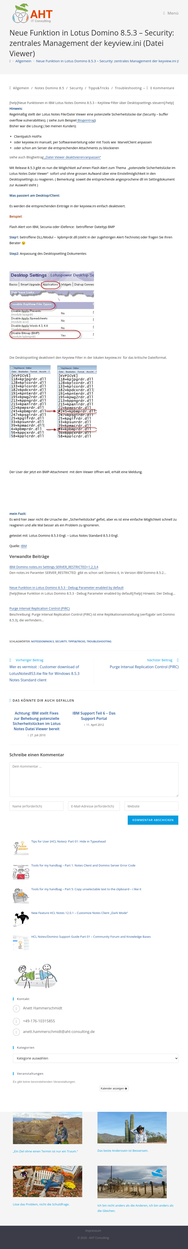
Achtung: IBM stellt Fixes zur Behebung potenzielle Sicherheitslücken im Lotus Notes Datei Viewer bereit (37, 721)
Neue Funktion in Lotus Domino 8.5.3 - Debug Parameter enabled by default (66, 587)
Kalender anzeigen (114, 1088)
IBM (24, 546)
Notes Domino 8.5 (49, 88)
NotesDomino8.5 (42, 641)
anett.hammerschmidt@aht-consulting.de (59, 1031)
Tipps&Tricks (98, 88)
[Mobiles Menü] (171, 13)
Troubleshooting (128, 88)
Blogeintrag (86, 120)
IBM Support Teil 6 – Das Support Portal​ (94, 716)
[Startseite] (10, 61)
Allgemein (21, 88)
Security (76, 88)
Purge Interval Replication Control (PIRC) (39, 608)
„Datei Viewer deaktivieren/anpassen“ (72, 157)
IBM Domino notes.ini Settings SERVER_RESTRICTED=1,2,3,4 (53, 567)
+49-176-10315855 (39, 1021)
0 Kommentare (162, 88)
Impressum (93, 1230)
